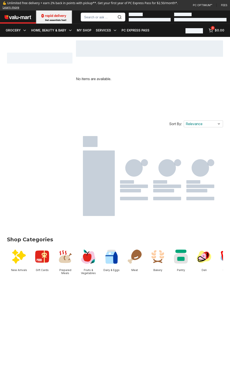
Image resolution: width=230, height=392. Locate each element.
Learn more (11, 7)
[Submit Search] (119, 17)
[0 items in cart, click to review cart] (216, 30)
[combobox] (103, 17)
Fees (224, 5)
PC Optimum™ (202, 5)
